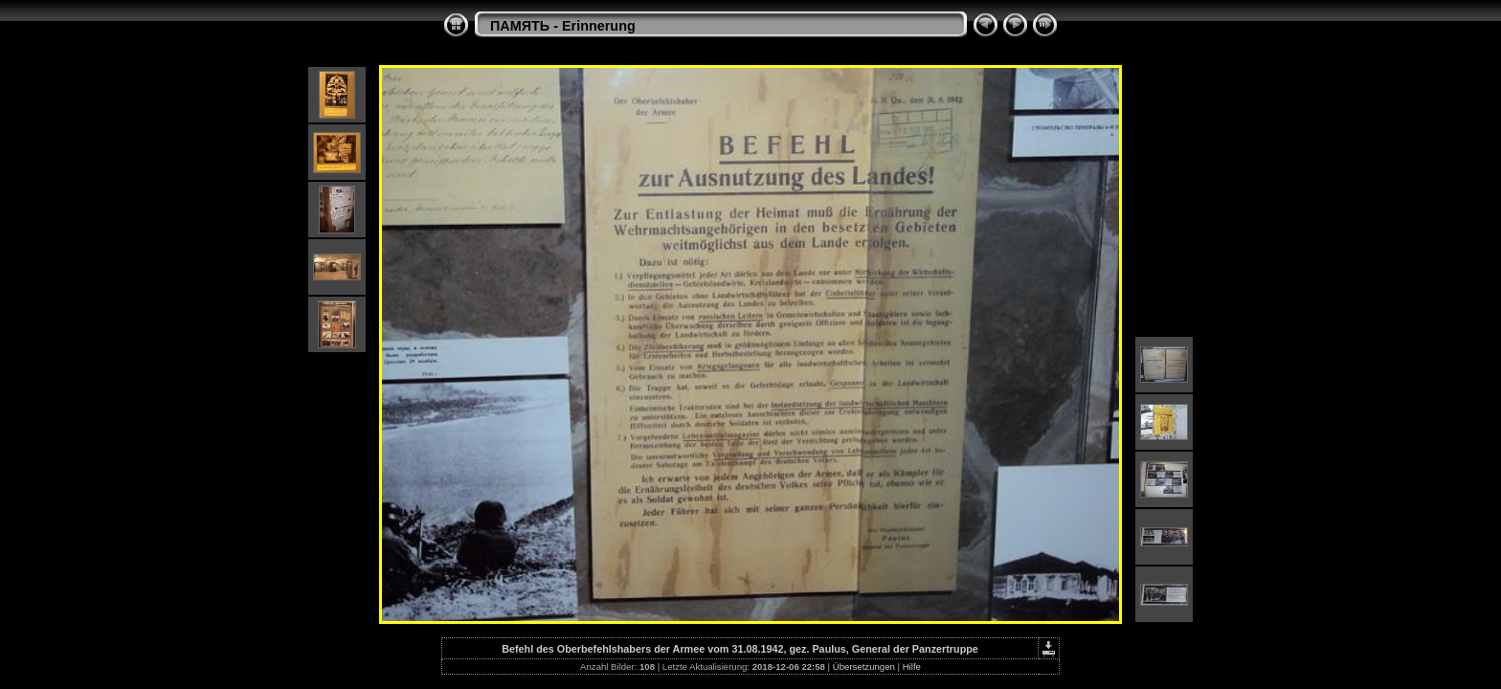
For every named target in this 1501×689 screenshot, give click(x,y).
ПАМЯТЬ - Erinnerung (563, 25)
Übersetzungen (864, 666)
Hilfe (912, 666)
